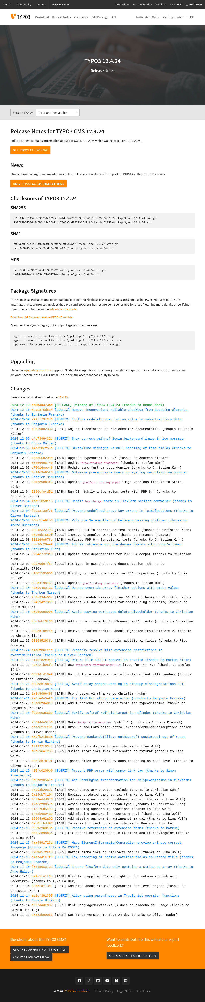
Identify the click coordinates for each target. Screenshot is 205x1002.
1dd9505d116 (42, 501)
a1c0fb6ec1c (42, 650)
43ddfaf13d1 (42, 886)
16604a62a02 (42, 819)
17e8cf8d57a (42, 804)
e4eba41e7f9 (42, 857)
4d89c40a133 (42, 588)
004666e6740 (42, 463)
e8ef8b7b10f (42, 761)
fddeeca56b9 (42, 713)
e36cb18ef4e (42, 631)
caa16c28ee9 (42, 544)
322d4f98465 (42, 583)
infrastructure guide (62, 309)
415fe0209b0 (42, 771)
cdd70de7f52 (42, 564)
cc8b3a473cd (42, 405)
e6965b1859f (42, 535)
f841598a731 (42, 867)
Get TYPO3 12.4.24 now (30, 150)
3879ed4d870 (42, 799)
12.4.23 (63, 397)
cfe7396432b (42, 439)
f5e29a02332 (42, 429)
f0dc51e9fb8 (42, 520)
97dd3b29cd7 (42, 790)
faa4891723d (42, 843)
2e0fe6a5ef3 (42, 698)
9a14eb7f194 (42, 795)
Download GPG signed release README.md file (41, 317)
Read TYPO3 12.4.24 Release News (38, 183)
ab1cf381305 (42, 896)
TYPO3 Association (76, 991)
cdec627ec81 (42, 727)
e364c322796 (42, 530)
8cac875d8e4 (42, 410)
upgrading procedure (38, 370)
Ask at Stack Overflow (31, 957)
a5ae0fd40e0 (42, 703)
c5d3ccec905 (42, 612)
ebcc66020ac (42, 458)
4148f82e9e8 (42, 660)
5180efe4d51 (42, 492)
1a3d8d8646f (42, 694)
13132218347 (42, 746)
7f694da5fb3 (42, 722)
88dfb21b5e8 (42, 737)
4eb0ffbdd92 (42, 823)
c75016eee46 (42, 468)
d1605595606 (42, 573)
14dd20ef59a (42, 448)
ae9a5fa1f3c (42, 876)
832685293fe (42, 641)
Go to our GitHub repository (132, 956)
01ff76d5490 (42, 809)
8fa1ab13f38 (42, 621)
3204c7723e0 (42, 554)
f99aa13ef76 (42, 511)
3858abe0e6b (42, 915)
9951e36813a (42, 828)
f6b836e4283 (42, 751)
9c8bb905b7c (42, 780)
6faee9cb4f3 (42, 482)
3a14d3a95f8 (42, 472)
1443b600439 (42, 814)
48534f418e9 (42, 674)
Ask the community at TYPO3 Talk (39, 949)
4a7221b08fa (42, 665)
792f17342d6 (42, 419)
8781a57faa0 (42, 852)
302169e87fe (42, 540)
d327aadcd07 (42, 905)
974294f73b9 (42, 602)
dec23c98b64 (42, 833)
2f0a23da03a (42, 597)
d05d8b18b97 (42, 684)
